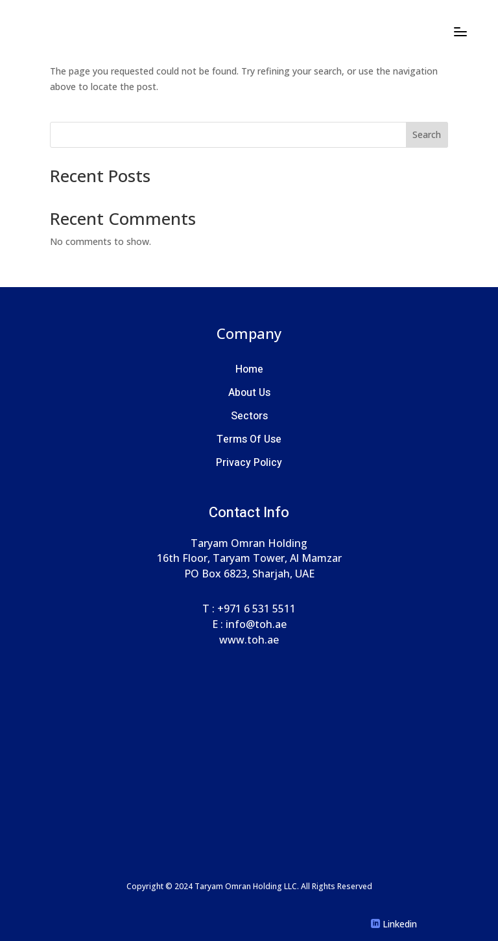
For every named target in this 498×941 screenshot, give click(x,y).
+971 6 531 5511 (256, 608)
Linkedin (400, 924)
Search (426, 134)
